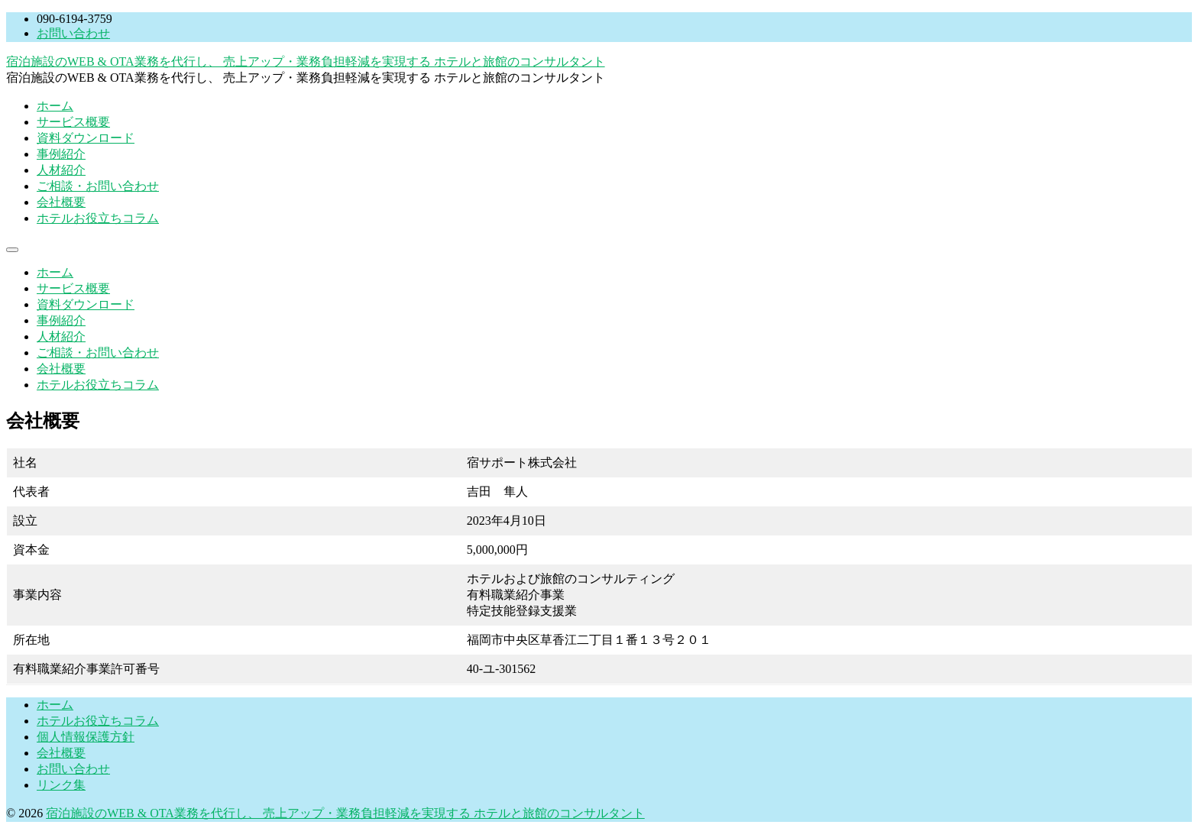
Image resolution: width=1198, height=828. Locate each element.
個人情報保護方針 (85, 736)
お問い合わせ (73, 33)
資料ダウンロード (85, 137)
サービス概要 (73, 121)
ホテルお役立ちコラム (98, 218)
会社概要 (61, 202)
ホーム (55, 105)
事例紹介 (61, 153)
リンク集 (61, 784)
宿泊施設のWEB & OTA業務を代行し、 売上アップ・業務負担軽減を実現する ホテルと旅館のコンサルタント (305, 61)
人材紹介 (61, 169)
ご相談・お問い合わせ (98, 186)
